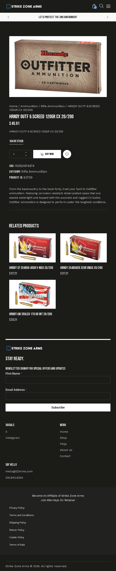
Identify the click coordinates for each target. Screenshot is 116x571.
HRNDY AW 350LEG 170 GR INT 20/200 (30, 314)
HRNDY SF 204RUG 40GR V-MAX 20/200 (31, 268)
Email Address (16, 390)
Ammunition (29, 106)
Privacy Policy (16, 507)
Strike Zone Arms (17, 566)
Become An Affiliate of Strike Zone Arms (58, 495)
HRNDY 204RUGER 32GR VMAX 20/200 (81, 268)
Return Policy (16, 530)
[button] (108, 7)
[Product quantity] (20, 154)
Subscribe (58, 407)
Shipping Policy (17, 522)
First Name (14, 373)
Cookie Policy (16, 537)
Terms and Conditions (21, 515)
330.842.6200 (14, 477)
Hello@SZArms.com (19, 471)
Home (13, 106)
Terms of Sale (17, 544)
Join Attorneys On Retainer (58, 500)
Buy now (49, 154)
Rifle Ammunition (53, 106)
